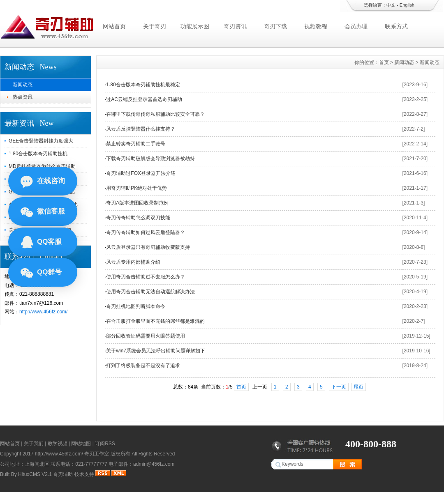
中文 (390, 4)
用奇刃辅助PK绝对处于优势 (136, 188)
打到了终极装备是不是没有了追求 (143, 365)
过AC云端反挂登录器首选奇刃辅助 (144, 99)
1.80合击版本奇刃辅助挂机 (38, 153)
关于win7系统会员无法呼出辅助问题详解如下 (155, 351)
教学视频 (57, 443)
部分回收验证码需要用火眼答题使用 (145, 336)
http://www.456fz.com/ (43, 312)
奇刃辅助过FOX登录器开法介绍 (141, 173)
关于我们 (34, 443)
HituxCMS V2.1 (35, 474)
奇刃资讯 (235, 26)
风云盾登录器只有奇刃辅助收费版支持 (148, 247)
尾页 (358, 387)
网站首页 (114, 26)
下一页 (338, 387)
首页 (384, 62)
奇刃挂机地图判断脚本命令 (135, 306)
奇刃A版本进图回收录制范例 (137, 203)
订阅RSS (105, 443)
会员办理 (356, 26)
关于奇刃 (154, 26)
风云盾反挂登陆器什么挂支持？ (140, 129)
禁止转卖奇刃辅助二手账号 (135, 144)
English (407, 4)
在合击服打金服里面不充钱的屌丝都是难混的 (155, 321)
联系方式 (396, 26)
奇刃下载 (275, 26)
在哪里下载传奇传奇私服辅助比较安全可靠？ (155, 114)
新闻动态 (22, 84)
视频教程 (315, 26)
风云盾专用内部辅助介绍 (133, 262)
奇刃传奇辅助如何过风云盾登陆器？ (145, 232)
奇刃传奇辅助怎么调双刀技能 (138, 218)
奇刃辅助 (63, 474)
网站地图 (81, 443)
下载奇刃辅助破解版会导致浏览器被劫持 (150, 158)
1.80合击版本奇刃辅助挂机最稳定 (143, 84)
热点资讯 (22, 97)
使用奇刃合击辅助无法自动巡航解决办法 (150, 291)
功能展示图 (194, 26)
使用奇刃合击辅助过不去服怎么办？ (145, 277)
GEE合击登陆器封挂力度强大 (41, 141)
